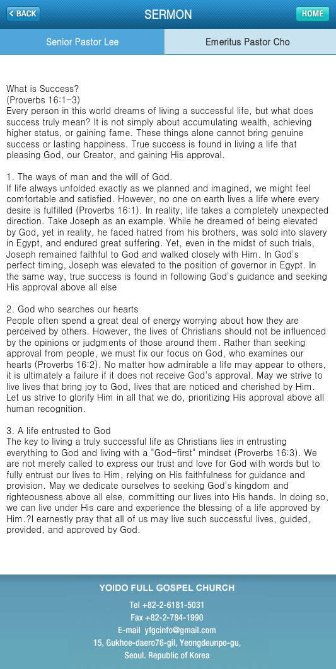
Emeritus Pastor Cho (248, 41)
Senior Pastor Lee (82, 41)
